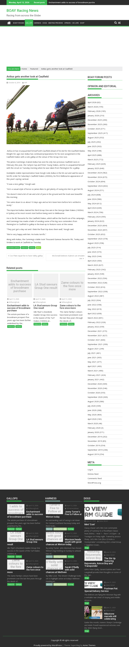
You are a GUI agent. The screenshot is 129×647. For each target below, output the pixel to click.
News (38, 247)
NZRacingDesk (13, 302)
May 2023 (92, 256)
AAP (24, 83)
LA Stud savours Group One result (46, 286)
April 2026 (92, 102)
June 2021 (92, 357)
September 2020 (95, 397)
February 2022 (94, 322)
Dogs (45, 23)
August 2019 (93, 454)
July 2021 (92, 353)
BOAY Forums (18, 23)
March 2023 (93, 265)
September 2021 (95, 344)
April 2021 (92, 366)
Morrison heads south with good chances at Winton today (53, 537)
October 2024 (94, 181)
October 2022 (94, 287)
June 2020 (92, 410)
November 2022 (95, 282)
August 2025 (93, 137)
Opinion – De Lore (71, 23)
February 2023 (94, 269)
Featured (24, 247)
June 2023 (92, 252)
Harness (37, 23)
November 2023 (95, 230)
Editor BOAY (102, 521)
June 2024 (92, 199)
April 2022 (92, 313)
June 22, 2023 (90, 521)
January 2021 (93, 379)
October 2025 (94, 128)
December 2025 (95, 120)
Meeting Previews (55, 23)
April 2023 (92, 260)
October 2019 (94, 445)
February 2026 (94, 111)
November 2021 (95, 335)
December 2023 (95, 225)
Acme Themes (89, 643)
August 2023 (93, 243)
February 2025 (94, 164)
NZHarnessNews (70, 508)
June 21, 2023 (108, 582)
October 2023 (94, 234)
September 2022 (95, 291)
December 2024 (95, 172)
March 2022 (93, 318)
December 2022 (95, 278)
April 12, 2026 (69, 505)
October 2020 (94, 392)
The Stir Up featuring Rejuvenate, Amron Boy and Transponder (93, 556)
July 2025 (92, 142)
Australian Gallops (13, 247)
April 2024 (92, 208)
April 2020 (92, 419)
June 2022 (92, 304)
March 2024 (93, 212)
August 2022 (93, 296)
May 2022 (92, 309)
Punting (70, 529)
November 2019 (95, 441)
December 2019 (95, 436)
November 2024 (95, 177)
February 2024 (94, 216)
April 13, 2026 (13, 299)
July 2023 (92, 247)
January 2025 (93, 168)
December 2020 (95, 384)
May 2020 (92, 414)
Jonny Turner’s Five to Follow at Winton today (53, 510)
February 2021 (94, 375)
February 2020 (94, 428)
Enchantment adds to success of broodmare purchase (57, 2)
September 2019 (95, 450)
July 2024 (92, 194)
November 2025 (95, 124)
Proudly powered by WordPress (48, 643)
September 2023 (95, 238)
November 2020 (95, 388)
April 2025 (92, 155)
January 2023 (93, 274)
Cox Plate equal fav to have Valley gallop (26, 256)
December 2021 (95, 331)
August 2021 (93, 348)
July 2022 (92, 300)
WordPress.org (94, 482)
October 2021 (94, 340)
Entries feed (93, 474)
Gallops (29, 23)
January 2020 (93, 432)
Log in (90, 469)
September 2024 (95, 186)
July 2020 (92, 406)
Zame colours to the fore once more (72, 286)
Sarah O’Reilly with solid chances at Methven (53, 565)
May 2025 (92, 150)
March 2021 (93, 370)
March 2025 (93, 159)
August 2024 (93, 190)
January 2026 (93, 115)
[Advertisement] (64, 45)
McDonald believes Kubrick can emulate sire (68, 257)
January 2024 (93, 221)
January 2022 (93, 326)
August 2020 (93, 401)
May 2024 (92, 203)
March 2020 (93, 423)
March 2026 (93, 106)
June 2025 (92, 146)
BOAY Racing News (22, 10)
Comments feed (95, 478)
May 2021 (92, 362)
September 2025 (95, 133)
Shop (82, 23)
